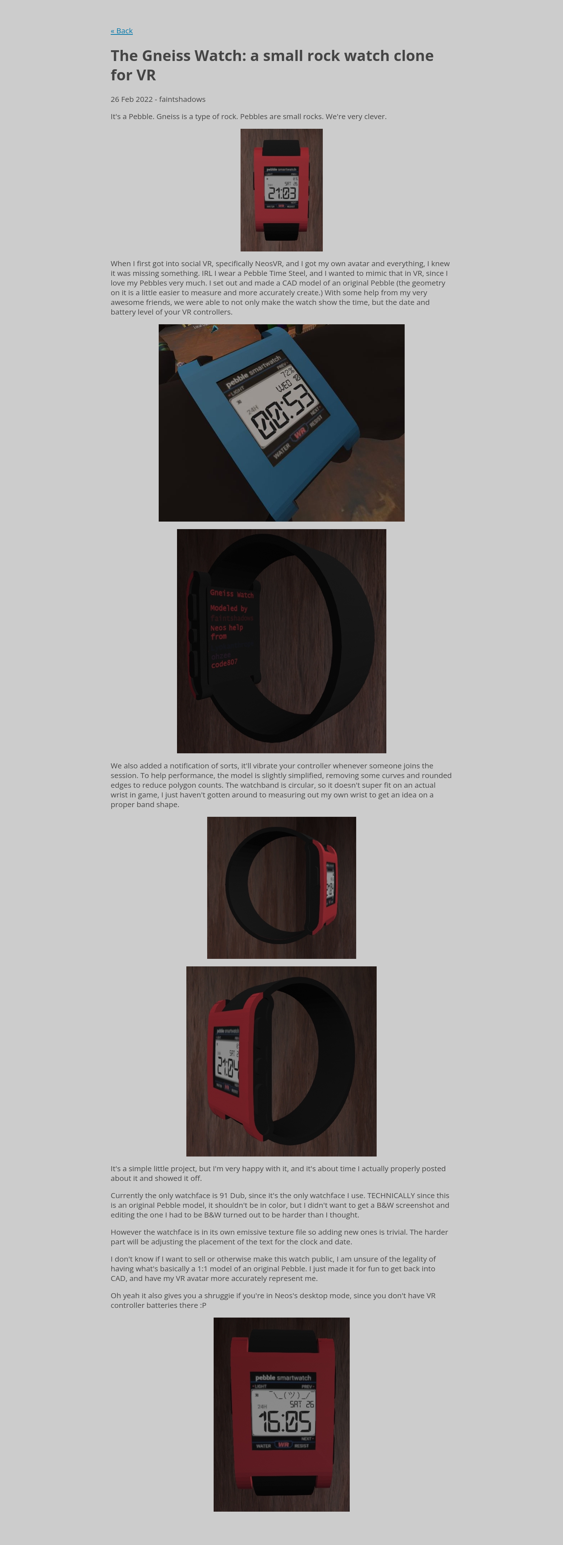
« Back (122, 30)
